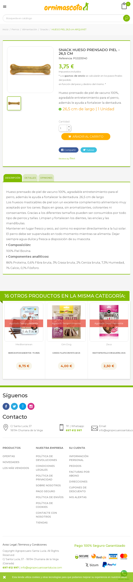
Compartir (70, 150)
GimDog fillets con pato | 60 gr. (66, 353)
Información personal (78, 458)
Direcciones (78, 481)
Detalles (30, 178)
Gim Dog (66, 344)
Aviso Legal (9, 544)
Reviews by (67, 158)
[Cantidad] (63, 128)
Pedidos (75, 466)
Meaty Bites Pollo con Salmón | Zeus (108, 353)
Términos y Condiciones (32, 544)
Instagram (31, 406)
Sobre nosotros (48, 485)
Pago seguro (45, 491)
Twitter (14, 406)
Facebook (6, 406)
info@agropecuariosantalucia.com (41, 567)
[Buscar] (66, 18)
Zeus (109, 344)
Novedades (11, 462)
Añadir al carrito (85, 136)
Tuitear (90, 150)
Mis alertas (78, 497)
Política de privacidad (44, 477)
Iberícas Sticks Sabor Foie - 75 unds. (24, 353)
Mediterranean (24, 344)
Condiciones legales (45, 467)
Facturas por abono (79, 473)
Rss (22, 406)
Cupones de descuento (78, 489)
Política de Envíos (50, 497)
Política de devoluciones (46, 458)
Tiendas (42, 522)
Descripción (12, 178)
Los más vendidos (16, 468)
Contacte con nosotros (46, 514)
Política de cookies (44, 505)
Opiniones (46, 178)
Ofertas (9, 456)
